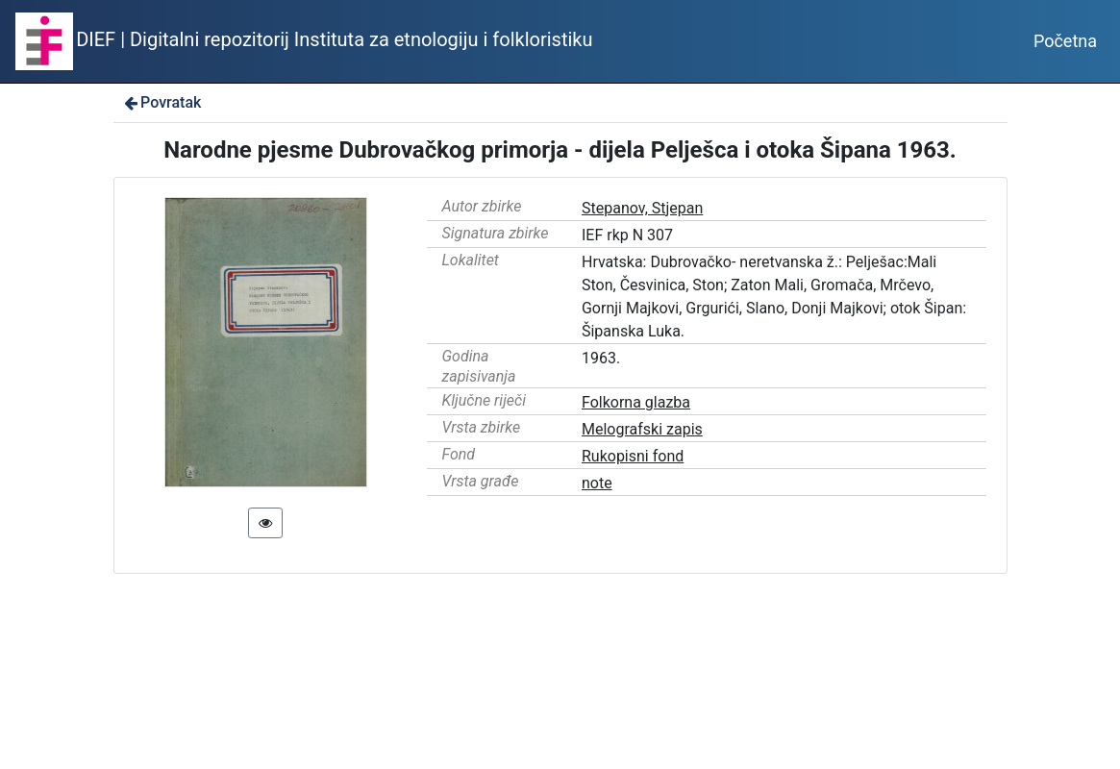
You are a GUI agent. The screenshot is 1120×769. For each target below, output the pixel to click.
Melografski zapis (642, 429)
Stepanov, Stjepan (642, 208)
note (597, 483)
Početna (1065, 41)
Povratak (161, 102)
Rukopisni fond (633, 456)
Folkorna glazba (636, 402)
